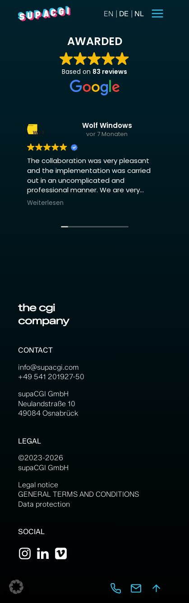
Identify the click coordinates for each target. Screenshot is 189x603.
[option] (121, 14)
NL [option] (139, 13)
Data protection (44, 504)
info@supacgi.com (48, 367)
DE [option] (124, 13)
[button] (16, 587)
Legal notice (38, 485)
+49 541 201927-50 (51, 376)
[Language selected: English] (124, 14)
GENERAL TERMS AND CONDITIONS (78, 494)
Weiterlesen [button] (45, 203)
